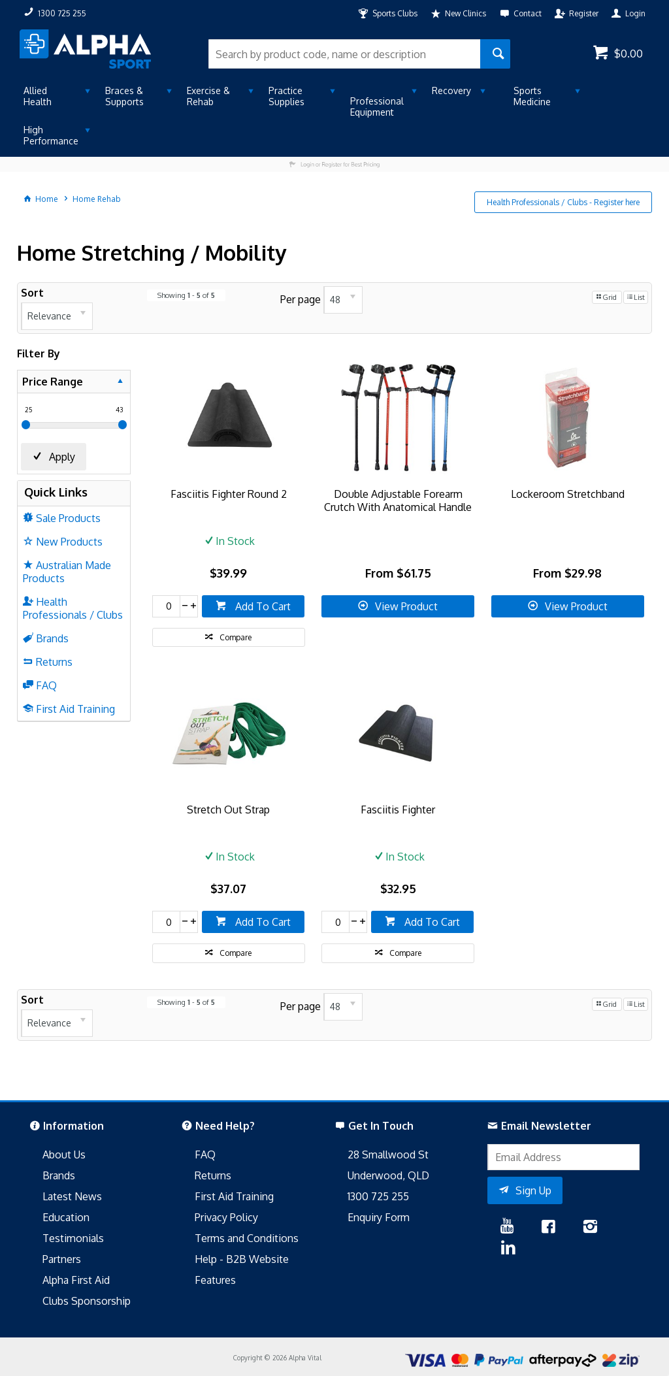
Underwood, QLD (388, 1175)
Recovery (451, 90)
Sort (32, 292)
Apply (62, 456)
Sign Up (533, 1190)
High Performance (51, 135)
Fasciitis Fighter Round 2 (229, 493)
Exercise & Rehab (208, 96)
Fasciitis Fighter (398, 809)
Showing (186, 295)
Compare (236, 637)
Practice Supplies (286, 96)
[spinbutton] (166, 606)
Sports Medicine (532, 96)
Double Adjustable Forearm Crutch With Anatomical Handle (398, 500)
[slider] (26, 424)
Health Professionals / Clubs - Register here (563, 202)
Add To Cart (262, 606)
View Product (406, 606)
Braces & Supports (124, 96)
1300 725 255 (378, 1196)
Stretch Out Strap (228, 809)
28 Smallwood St (388, 1154)
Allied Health (38, 96)
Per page (300, 299)
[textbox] (344, 54)
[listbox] (57, 316)
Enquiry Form (379, 1217)
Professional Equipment (377, 106)
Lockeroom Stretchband (568, 493)
